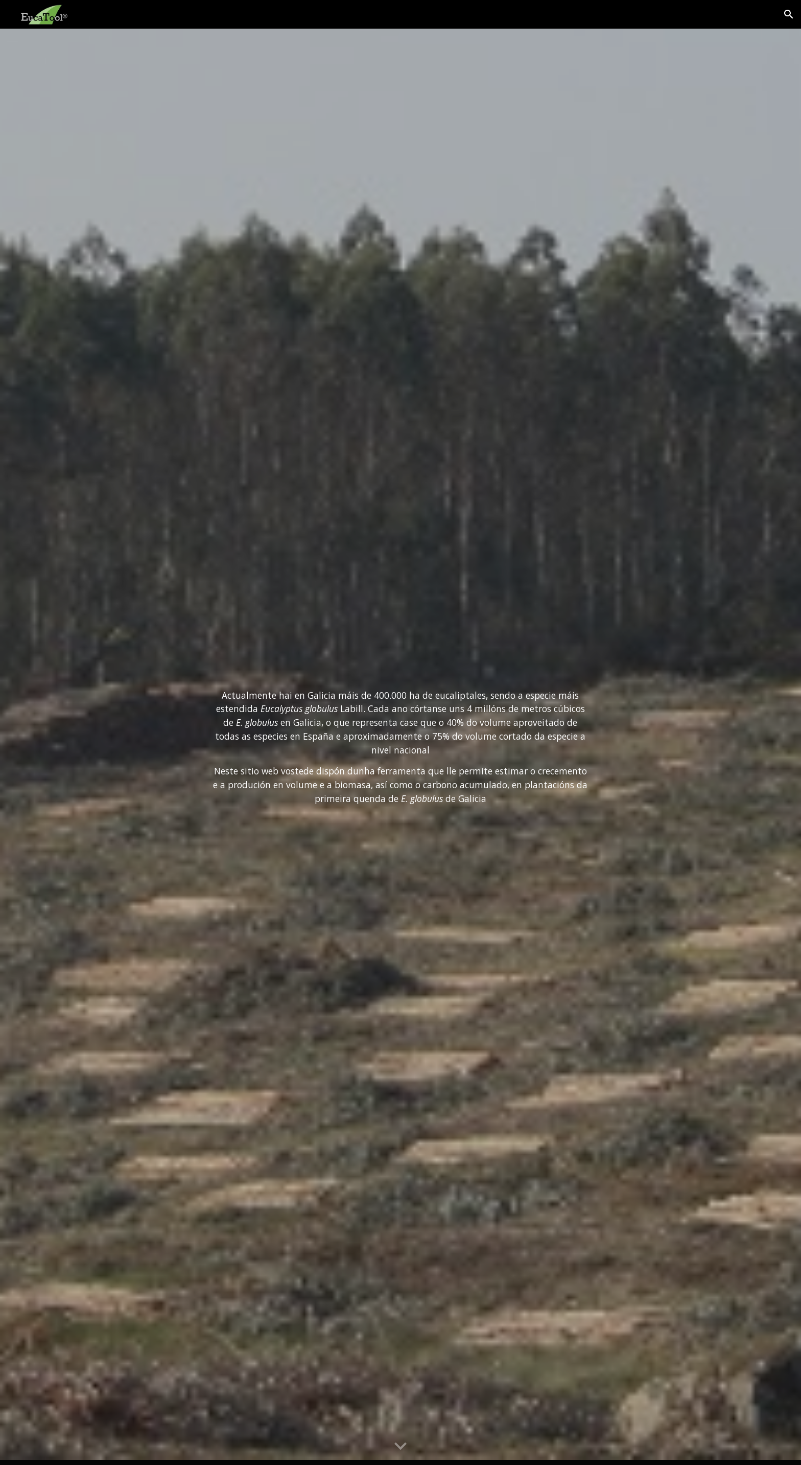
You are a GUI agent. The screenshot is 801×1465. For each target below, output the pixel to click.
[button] (788, 14)
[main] (400, 747)
